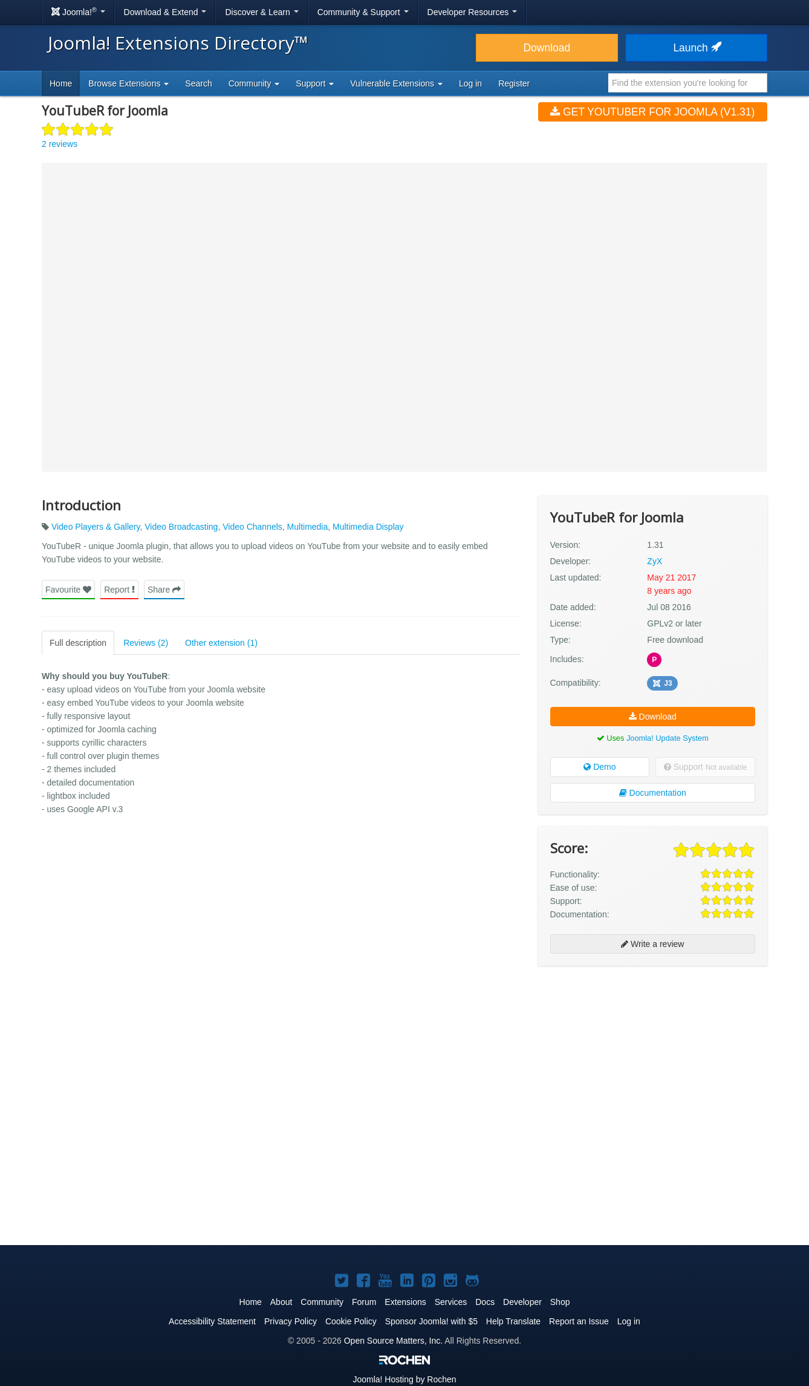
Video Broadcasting (181, 527)
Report (119, 589)
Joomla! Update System (667, 738)
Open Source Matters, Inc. (393, 1340)
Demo (599, 767)
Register (514, 83)
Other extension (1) (221, 643)
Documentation (652, 793)
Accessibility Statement (212, 1321)
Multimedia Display (368, 527)
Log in (470, 83)
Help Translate (513, 1321)
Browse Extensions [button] (128, 83)
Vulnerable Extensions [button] (396, 83)
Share (164, 589)
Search (198, 83)
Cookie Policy (351, 1321)
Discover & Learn (261, 12)
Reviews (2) (145, 643)
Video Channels (252, 527)
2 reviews (59, 144)
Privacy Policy (290, 1321)
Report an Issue (579, 1321)
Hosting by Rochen (404, 1379)
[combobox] (687, 83)
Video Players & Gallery (95, 527)
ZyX (654, 561)
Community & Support (363, 12)
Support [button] (315, 83)
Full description (78, 643)
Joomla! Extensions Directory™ (178, 42)
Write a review (652, 944)
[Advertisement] (652, 1053)
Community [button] (254, 83)
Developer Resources (472, 12)
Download (546, 48)
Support (705, 767)
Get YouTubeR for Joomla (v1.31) (652, 112)
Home (61, 83)
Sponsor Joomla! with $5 (431, 1321)
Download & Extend (165, 12)
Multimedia (307, 527)
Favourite (68, 589)
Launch (696, 48)
